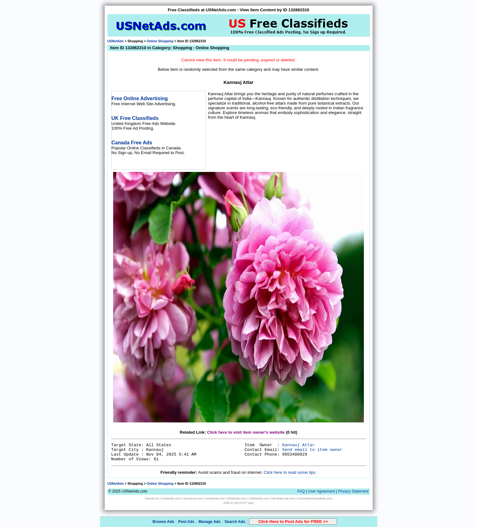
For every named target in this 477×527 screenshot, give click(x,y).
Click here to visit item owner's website (246, 432)
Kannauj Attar (298, 445)
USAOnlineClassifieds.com (314, 498)
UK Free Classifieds (135, 118)
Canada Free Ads (132, 142)
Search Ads (235, 521)
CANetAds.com (170, 498)
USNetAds (115, 41)
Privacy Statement (353, 491)
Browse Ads (163, 521)
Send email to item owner (312, 449)
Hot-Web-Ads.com (283, 498)
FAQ (301, 491)
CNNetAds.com (259, 498)
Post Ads (186, 521)
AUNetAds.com (215, 498)
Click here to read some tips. (290, 472)
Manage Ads (209, 521)
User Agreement (321, 491)
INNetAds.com (237, 498)
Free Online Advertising (140, 98)
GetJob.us (151, 498)
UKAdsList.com (193, 498)
